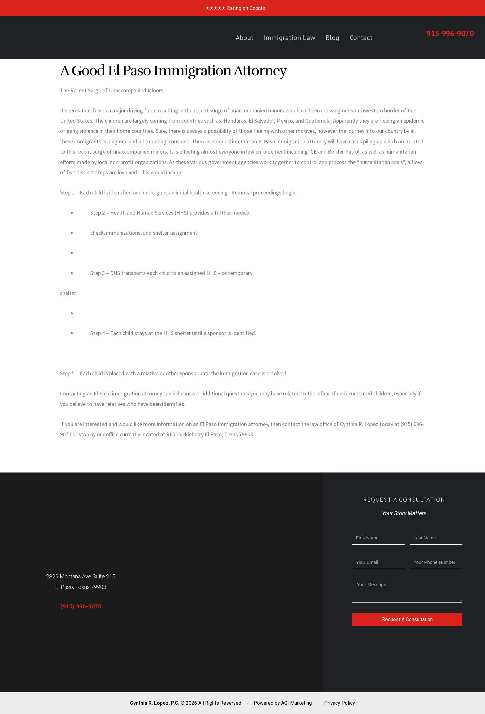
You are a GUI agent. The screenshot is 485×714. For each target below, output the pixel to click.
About (244, 37)
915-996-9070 (450, 33)
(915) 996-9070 (80, 606)
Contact (361, 37)
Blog (332, 37)
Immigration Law (289, 37)
